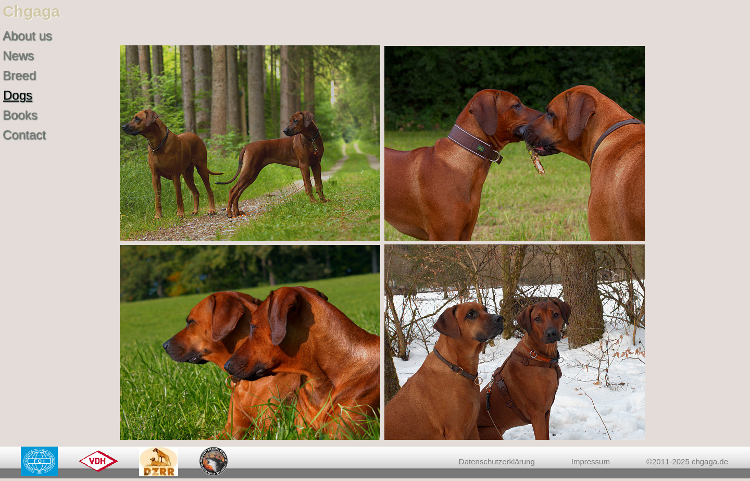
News (18, 55)
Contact (24, 135)
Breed (19, 75)
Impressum (590, 461)
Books (20, 115)
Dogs (17, 95)
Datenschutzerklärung (497, 461)
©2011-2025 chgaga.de (687, 461)
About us (27, 36)
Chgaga (31, 11)
